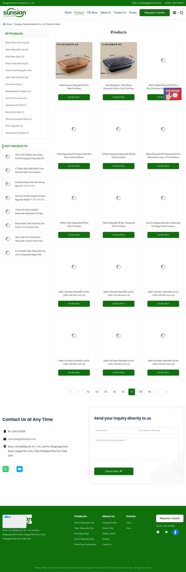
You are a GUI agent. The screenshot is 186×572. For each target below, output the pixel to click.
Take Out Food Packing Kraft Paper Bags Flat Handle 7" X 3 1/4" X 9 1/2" (30, 198)
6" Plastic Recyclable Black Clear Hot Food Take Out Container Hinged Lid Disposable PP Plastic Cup (29, 170)
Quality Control (109, 533)
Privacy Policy (41, 568)
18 (140, 391)
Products (79, 12)
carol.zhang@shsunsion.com (22, 439)
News (128, 528)
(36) (17, 43)
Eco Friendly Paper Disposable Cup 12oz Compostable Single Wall (30, 253)
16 (123, 391)
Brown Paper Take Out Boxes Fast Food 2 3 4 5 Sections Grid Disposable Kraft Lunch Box (29, 225)
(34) (17, 77)
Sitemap (105, 539)
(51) (17, 49)
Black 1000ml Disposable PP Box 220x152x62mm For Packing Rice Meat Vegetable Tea (163, 88)
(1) (14, 84)
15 (114, 391)
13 (96, 391)
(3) (17, 133)
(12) (18, 91)
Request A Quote (155, 12)
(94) (19, 70)
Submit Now (114, 471)
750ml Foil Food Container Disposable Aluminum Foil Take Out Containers (29, 212)
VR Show (92, 12)
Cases (128, 523)
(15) (16, 98)
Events (133, 12)
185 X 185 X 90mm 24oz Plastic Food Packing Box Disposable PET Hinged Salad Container (30, 157)
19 (149, 391)
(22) (15, 56)
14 (105, 391)
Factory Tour (107, 528)
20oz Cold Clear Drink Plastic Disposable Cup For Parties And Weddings (28, 239)
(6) (17, 63)
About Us (106, 12)
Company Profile (109, 523)
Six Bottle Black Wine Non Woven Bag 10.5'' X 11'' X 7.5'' (30, 184)
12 (88, 391)
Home (68, 12)
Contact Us (120, 12)
